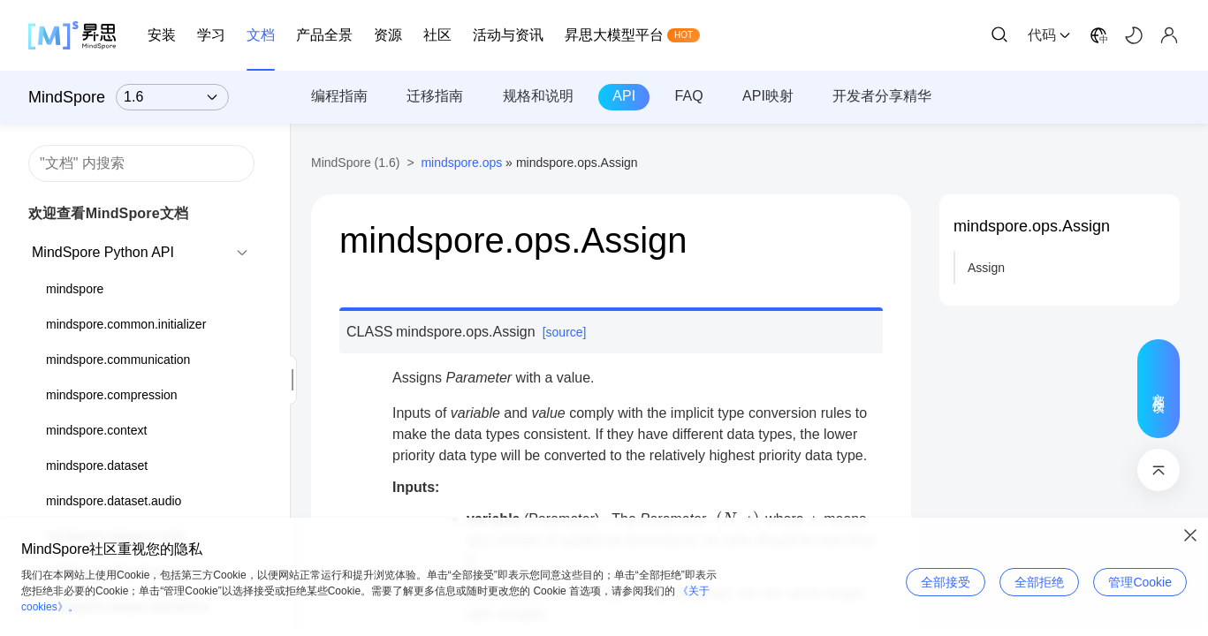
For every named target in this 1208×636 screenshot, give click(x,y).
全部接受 (945, 582)
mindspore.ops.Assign (1031, 226)
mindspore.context (96, 430)
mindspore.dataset (97, 465)
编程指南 (339, 95)
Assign (986, 268)
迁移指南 (434, 95)
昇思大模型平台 (614, 34)
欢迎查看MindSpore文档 (108, 213)
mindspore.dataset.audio (113, 501)
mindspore (74, 289)
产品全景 (324, 34)
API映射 (768, 95)
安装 (162, 34)
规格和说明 (538, 95)
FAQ (689, 95)
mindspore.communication (118, 359)
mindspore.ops (461, 162)
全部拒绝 (1039, 582)
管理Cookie (1140, 582)
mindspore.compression (112, 395)
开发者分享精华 (881, 95)
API (623, 95)
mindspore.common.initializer (126, 324)
